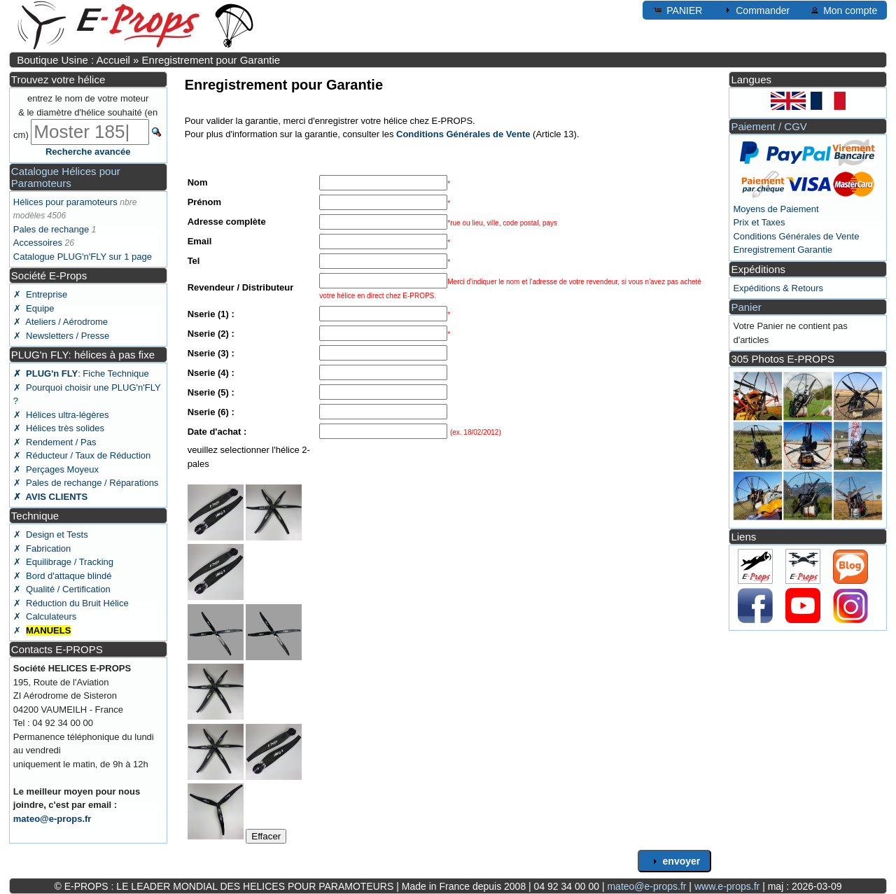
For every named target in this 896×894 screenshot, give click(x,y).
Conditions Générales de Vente (796, 236)
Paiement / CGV (768, 126)
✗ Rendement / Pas (55, 442)
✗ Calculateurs (44, 616)
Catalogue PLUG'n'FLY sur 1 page (82, 256)
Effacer (266, 836)
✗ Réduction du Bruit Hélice (71, 603)
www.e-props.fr (727, 886)
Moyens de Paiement (775, 209)
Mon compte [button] (843, 9)
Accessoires (37, 242)
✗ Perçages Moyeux (56, 469)
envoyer (675, 861)
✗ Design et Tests (50, 534)
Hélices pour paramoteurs (65, 202)
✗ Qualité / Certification (62, 589)
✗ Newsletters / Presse (61, 335)
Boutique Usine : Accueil (73, 60)
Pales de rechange (51, 229)
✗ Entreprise (40, 294)
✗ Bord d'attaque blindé (62, 576)
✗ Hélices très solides (58, 428)
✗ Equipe (34, 308)
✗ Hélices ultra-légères (61, 415)
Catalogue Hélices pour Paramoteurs (65, 177)
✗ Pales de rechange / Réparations (86, 482)
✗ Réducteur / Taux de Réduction (82, 455)
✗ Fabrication (42, 548)
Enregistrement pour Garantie (211, 60)
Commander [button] (756, 9)
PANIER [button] (677, 9)
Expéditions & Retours (778, 288)
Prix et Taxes (759, 222)
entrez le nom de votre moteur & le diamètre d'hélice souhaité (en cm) (85, 116)
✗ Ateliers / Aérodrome (60, 321)
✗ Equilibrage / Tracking (63, 562)
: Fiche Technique (81, 373)
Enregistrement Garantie (782, 249)
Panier (746, 307)
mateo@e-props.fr (52, 818)
